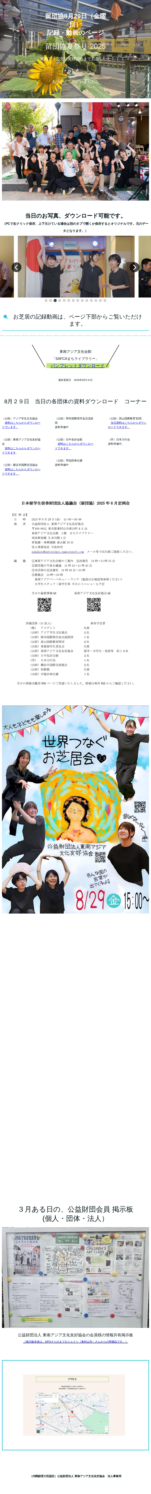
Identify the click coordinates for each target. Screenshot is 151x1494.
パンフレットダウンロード (78, 365)
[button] (46, 300)
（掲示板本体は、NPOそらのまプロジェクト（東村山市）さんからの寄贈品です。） (75, 1341)
